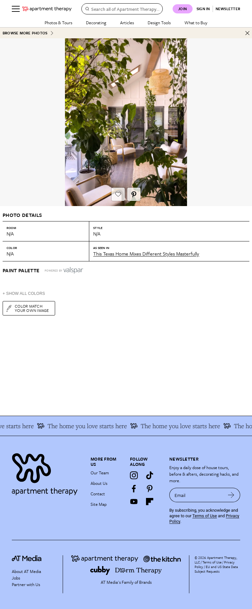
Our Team (100, 472)
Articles (127, 22)
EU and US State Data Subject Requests (216, 569)
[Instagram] (134, 475)
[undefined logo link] (47, 9)
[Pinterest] (150, 488)
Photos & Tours (58, 22)
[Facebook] (134, 488)
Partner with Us (26, 584)
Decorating (96, 22)
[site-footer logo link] (26, 559)
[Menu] (16, 9)
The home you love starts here (84, 426)
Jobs (16, 578)
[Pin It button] (133, 194)
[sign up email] (195, 495)
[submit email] (231, 495)
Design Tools (159, 22)
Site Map (99, 504)
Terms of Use (204, 515)
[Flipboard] (150, 501)
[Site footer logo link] (47, 472)
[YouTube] (134, 501)
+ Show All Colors (24, 293)
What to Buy (195, 22)
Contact (98, 493)
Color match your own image (27, 308)
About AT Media (26, 571)
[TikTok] (150, 475)
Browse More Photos (28, 33)
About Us (99, 483)
